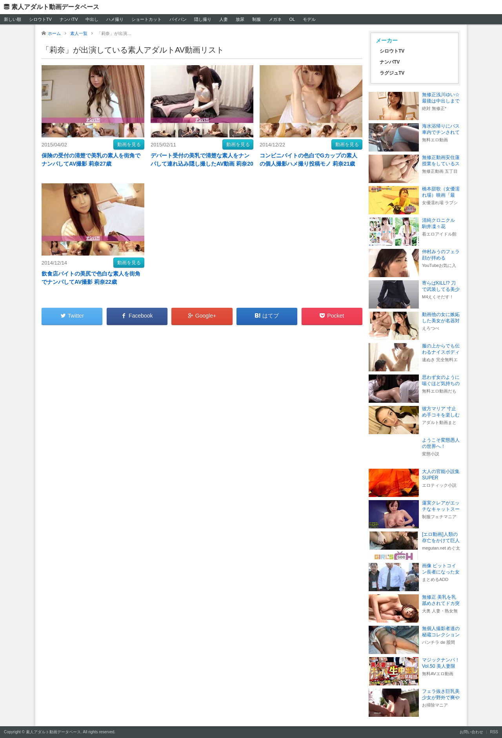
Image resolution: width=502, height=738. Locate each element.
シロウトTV (40, 19)
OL (292, 19)
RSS (494, 732)
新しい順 (12, 19)
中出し (91, 19)
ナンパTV (69, 19)
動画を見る (129, 144)
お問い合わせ (471, 732)
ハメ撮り (115, 19)
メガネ (275, 19)
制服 (256, 19)
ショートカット (146, 19)
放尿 (240, 19)
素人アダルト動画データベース (55, 7)
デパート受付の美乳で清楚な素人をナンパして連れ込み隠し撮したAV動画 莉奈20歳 (202, 163)
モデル (309, 19)
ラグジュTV (392, 73)
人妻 (223, 19)
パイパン (178, 19)
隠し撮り (202, 19)
